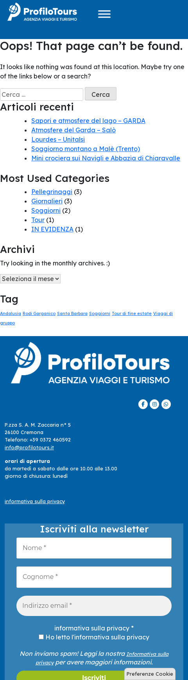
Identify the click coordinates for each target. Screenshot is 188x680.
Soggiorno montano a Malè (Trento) (85, 149)
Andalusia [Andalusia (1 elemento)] (10, 313)
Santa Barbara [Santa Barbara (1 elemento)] (72, 313)
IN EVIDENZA (52, 229)
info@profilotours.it (29, 447)
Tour (38, 220)
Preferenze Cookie (150, 674)
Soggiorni (46, 210)
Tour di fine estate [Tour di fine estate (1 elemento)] (132, 313)
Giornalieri (47, 201)
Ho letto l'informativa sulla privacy (94, 637)
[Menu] (104, 14)
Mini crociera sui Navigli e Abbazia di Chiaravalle (105, 158)
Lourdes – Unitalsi (58, 139)
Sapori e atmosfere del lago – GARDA (88, 121)
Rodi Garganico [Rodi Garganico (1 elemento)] (39, 313)
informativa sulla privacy (35, 501)
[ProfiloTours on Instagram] (154, 404)
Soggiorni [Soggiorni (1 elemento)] (99, 313)
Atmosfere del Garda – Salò (73, 130)
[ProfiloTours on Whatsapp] (166, 404)
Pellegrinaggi (51, 192)
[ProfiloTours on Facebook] (143, 404)
